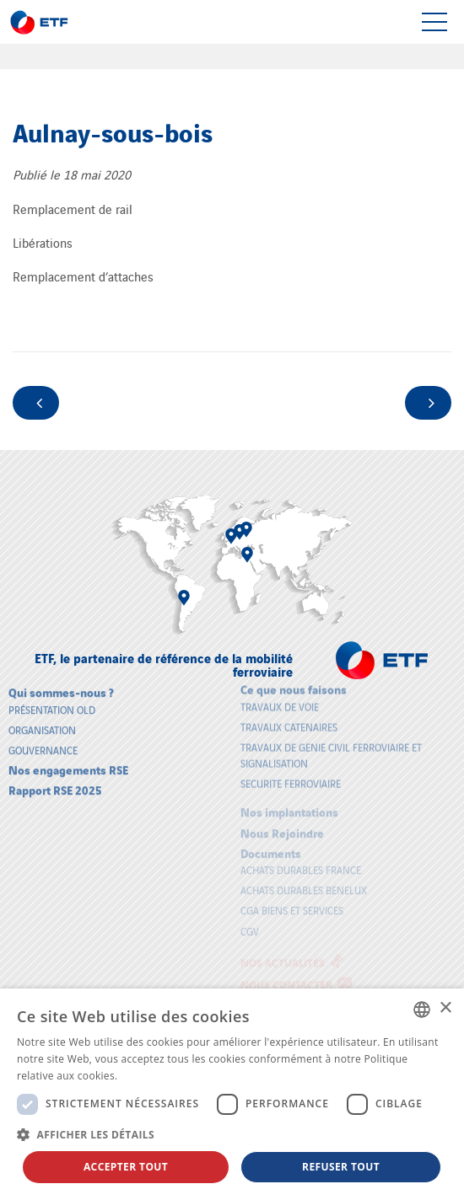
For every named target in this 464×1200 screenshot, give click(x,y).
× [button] (445, 1008)
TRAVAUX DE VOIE (279, 700)
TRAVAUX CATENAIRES (288, 720)
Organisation (42, 723)
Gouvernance (43, 744)
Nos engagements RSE (68, 764)
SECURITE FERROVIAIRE (290, 777)
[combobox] (421, 1009)
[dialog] (232, 1094)
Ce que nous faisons (293, 683)
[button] (232, 1134)
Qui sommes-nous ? (61, 686)
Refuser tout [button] (341, 1167)
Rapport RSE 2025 (55, 784)
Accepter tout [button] (126, 1167)
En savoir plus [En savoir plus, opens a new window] (155, 1076)
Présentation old (51, 703)
